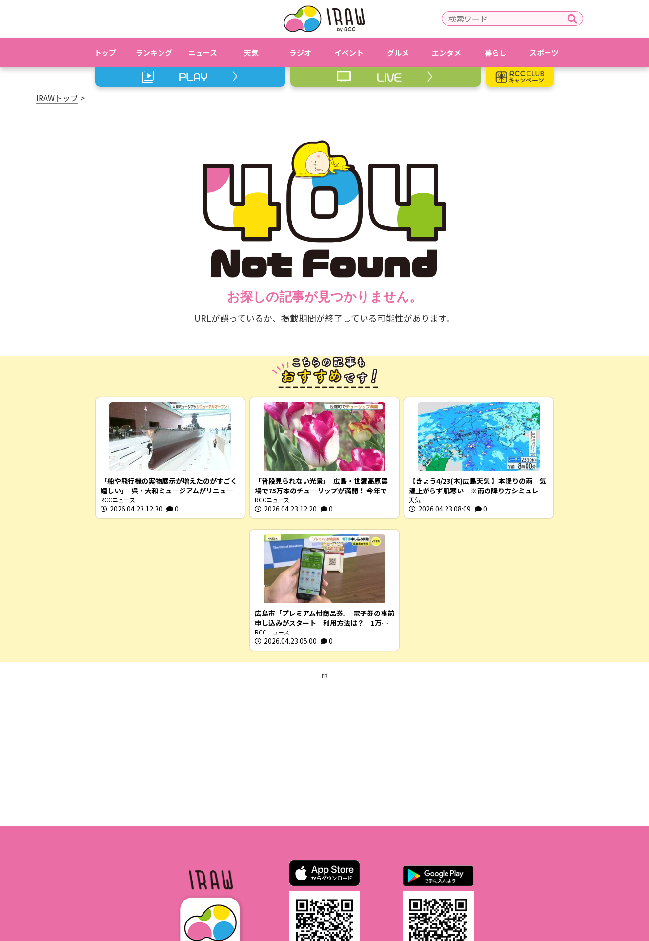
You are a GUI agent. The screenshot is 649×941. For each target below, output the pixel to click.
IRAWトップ (57, 97)
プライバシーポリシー (299, 875)
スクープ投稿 (464, 875)
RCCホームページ (381, 875)
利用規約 (230, 875)
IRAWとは (179, 875)
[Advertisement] (324, 616)
